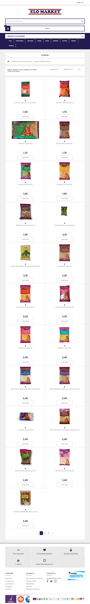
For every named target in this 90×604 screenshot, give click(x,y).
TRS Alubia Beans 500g (25, 430)
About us (8, 578)
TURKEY (73, 41)
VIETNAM (30, 41)
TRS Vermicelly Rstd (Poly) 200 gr (25, 103)
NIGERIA (55, 41)
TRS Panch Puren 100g (25, 144)
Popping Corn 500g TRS (64, 184)
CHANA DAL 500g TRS (25, 348)
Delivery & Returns (33, 589)
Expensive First (68, 69)
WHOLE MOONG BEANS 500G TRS (25, 471)
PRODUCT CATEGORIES (16, 36)
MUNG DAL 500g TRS (64, 348)
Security (29, 586)
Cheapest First (54, 69)
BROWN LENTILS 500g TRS (64, 144)
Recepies (8, 586)
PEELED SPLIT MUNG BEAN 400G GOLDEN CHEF (25, 266)
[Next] (52, 533)
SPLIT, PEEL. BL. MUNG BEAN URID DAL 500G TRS (25, 389)
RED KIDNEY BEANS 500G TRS (65, 307)
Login (79, 2)
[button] (45, 55)
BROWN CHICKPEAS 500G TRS (25, 225)
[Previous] (38, 533)
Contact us (9, 581)
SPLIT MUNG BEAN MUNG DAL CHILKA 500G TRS (64, 389)
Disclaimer (30, 584)
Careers (8, 589)
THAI (10, 41)
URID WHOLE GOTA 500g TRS (64, 471)
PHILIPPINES (19, 41)
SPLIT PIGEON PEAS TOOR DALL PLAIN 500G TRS (64, 430)
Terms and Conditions (34, 578)
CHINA (39, 41)
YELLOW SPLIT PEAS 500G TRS (25, 307)
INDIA (47, 41)
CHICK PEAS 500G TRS (64, 266)
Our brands (9, 584)
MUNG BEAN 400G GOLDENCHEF (64, 225)
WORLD (11, 46)
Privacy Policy (31, 581)
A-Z (79, 69)
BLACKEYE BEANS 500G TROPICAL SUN (25, 512)
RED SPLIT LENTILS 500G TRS (64, 103)
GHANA (64, 41)
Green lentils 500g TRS (25, 184)
